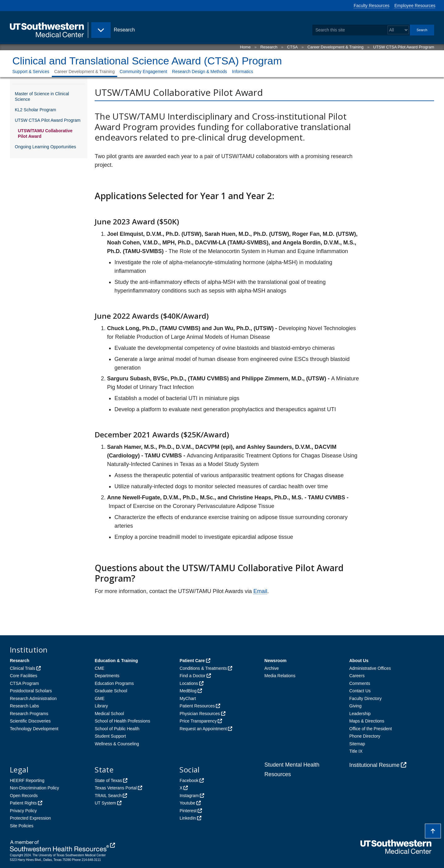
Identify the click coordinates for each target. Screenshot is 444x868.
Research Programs (29, 713)
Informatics (242, 71)
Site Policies (21, 825)
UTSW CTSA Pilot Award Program (403, 47)
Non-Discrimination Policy (34, 787)
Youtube (187, 802)
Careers (357, 675)
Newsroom (276, 660)
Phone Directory (364, 736)
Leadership (360, 713)
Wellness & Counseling (117, 743)
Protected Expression (30, 818)
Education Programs (114, 683)
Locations (188, 683)
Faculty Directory (365, 698)
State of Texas (108, 780)
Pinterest (187, 810)
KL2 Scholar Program (35, 109)
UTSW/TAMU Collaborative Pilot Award (45, 133)
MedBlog (187, 690)
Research (269, 47)
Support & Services (30, 71)
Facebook (188, 780)
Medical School (109, 713)
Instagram (189, 795)
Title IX (356, 751)
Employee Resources (414, 5)
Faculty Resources (371, 5)
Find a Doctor (192, 675)
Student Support (110, 736)
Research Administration (33, 698)
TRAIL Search (108, 795)
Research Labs (24, 705)
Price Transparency (198, 721)
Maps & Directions (366, 721)
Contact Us (360, 690)
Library (101, 705)
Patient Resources (197, 705)
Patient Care (192, 660)
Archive (272, 668)
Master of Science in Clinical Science (42, 96)
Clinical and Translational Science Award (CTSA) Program (147, 61)
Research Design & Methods (199, 71)
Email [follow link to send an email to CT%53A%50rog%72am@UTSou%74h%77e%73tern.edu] (260, 591)
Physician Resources (199, 713)
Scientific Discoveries (30, 721)
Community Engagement (143, 71)
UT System (105, 802)
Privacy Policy (23, 810)
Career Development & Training (335, 47)
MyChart (187, 698)
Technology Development (34, 728)
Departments (107, 675)
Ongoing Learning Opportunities (45, 146)
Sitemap (357, 743)
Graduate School (111, 690)
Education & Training (116, 660)
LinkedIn (187, 818)
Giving (355, 705)
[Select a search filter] (398, 30)
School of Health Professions (122, 721)
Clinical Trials (22, 668)
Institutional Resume (374, 765)
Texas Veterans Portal (116, 787)
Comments (359, 683)
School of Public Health (117, 728)
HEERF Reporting (27, 780)
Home (245, 47)
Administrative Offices (370, 668)
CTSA (292, 47)
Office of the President (370, 728)
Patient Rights (23, 802)
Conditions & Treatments (203, 668)
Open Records (24, 795)
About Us (358, 660)
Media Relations (280, 675)
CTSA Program (24, 683)
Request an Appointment (203, 728)
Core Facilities (23, 675)
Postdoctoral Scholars (31, 690)
